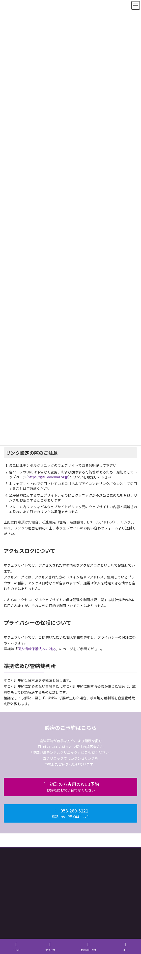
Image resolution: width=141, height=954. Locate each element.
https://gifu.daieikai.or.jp (48, 476)
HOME (16, 947)
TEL (124, 947)
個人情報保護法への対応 (37, 648)
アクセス (50, 947)
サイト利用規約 (14, 852)
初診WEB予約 (88, 947)
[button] (70, 787)
